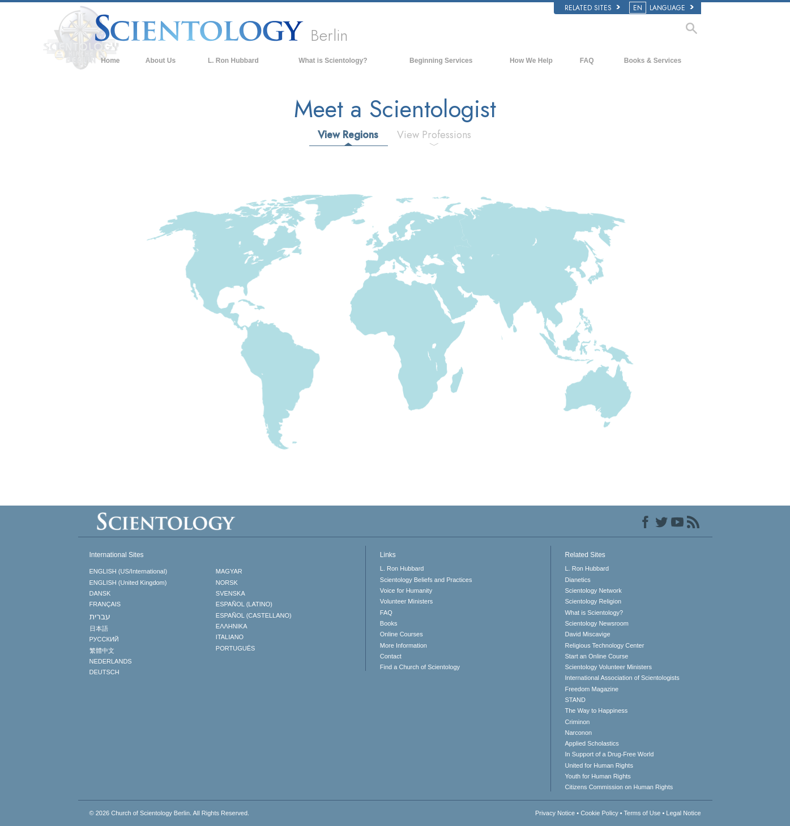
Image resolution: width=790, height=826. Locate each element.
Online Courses (401, 634)
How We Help (531, 61)
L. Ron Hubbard (233, 61)
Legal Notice (683, 813)
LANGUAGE (662, 8)
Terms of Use (642, 813)
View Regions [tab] (348, 134)
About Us (161, 61)
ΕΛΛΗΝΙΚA (231, 626)
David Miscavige (587, 634)
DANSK (100, 593)
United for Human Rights (599, 765)
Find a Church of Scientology (420, 667)
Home (110, 61)
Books (389, 623)
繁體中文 (101, 650)
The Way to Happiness (596, 710)
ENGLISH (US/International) (128, 571)
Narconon (578, 732)
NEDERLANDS (110, 661)
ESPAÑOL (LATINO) (244, 604)
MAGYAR (229, 571)
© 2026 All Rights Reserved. (169, 813)
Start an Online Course (596, 656)
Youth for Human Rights (597, 776)
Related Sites (592, 8)
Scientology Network (593, 590)
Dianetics (577, 579)
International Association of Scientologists (622, 677)
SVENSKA (230, 593)
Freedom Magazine (591, 689)
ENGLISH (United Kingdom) (128, 582)
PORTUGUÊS (235, 648)
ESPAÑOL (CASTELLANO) (254, 615)
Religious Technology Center (604, 645)
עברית (99, 616)
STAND (575, 699)
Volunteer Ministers (406, 601)
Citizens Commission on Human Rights (619, 787)
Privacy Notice (555, 813)
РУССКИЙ (104, 639)
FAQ (587, 61)
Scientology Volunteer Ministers (608, 667)
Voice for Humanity (406, 590)
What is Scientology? (332, 61)
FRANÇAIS (105, 604)
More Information (403, 645)
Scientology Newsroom (597, 623)
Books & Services (652, 61)
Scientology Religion (593, 601)
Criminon (577, 721)
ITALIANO (230, 637)
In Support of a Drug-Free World (609, 754)
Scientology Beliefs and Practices (426, 579)
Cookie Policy (599, 813)
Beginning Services (440, 61)
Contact (391, 656)
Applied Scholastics (591, 743)
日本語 (98, 628)
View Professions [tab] (434, 134)
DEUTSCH (104, 672)
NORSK (227, 582)
